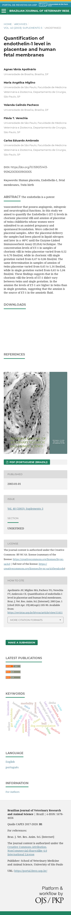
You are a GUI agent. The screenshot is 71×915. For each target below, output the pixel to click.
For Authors (12, 791)
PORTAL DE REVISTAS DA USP (19, 5)
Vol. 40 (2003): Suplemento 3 (23, 27)
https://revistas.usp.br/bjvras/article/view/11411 (35, 612)
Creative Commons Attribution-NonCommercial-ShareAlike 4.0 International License (27, 850)
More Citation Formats (26, 619)
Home (8, 24)
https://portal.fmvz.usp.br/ (30, 871)
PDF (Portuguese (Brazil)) (28, 462)
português (12, 767)
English (10, 761)
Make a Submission (21, 642)
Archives (20, 24)
